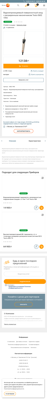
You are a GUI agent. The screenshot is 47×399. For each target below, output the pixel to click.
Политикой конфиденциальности (14, 389)
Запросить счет (23, 80)
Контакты (33, 347)
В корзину (23, 66)
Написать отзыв (21, 25)
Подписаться (25, 281)
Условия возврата (34, 344)
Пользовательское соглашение (20, 347)
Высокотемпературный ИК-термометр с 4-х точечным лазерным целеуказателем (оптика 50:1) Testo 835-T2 (22, 236)
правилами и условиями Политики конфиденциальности (19, 287)
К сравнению (8, 27)
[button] (1, 141)
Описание (12, 141)
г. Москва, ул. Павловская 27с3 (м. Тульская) (23, 357)
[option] (23, 43)
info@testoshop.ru (23, 366)
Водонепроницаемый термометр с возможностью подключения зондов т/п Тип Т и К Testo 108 (22, 198)
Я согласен (10, 394)
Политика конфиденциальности (17, 344)
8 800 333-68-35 (40, 1)
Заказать (23, 304)
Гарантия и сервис (34, 341)
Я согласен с (23, 286)
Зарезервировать (23, 131)
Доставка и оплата (21, 341)
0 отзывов (12, 25)
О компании (11, 341)
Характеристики (35, 141)
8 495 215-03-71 (30, 1)
